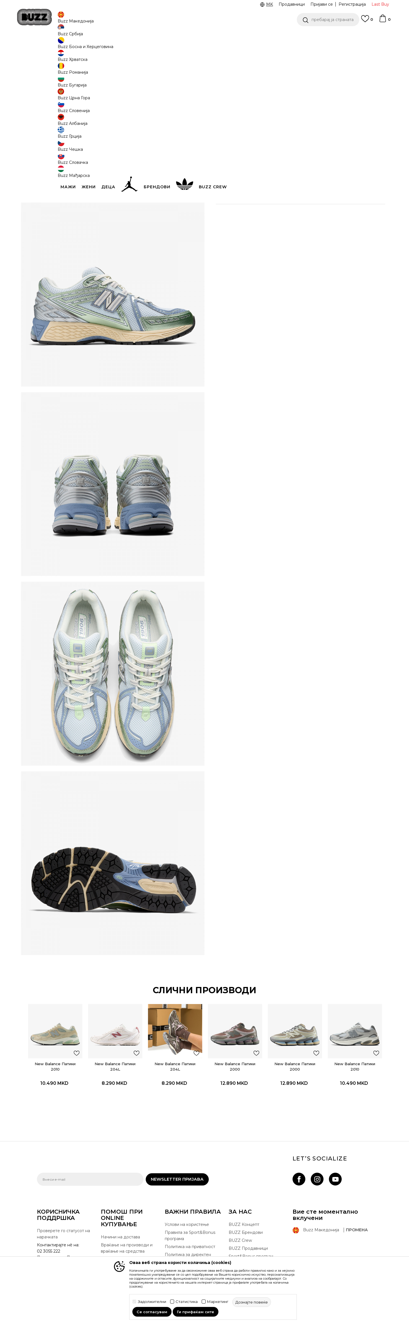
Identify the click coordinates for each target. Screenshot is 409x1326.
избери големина (234, 112)
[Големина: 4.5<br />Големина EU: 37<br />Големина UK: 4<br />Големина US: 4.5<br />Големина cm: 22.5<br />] (330, 121)
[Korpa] (385, 21)
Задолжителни (152, 1302)
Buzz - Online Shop (53, 46)
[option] (204, 36)
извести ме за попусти (349, 84)
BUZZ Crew (240, 1212)
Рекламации (113, 1239)
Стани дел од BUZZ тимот (255, 1236)
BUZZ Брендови (246, 1204)
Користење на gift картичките (183, 1252)
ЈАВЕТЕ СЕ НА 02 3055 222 (133, 36)
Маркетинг (217, 1302)
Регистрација (352, 4)
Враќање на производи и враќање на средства (127, 1220)
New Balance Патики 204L (123, 1029)
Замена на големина (121, 1231)
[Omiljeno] (367, 21)
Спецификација (289, 189)
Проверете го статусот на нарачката (63, 1206)
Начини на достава (120, 1209)
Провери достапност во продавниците (289, 207)
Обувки (105, 46)
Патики (122, 46)
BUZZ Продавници (248, 1220)
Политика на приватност (190, 1218)
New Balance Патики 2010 (69, 1029)
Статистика (187, 1302)
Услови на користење (187, 1196)
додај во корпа (252, 168)
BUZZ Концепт (244, 1196)
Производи (83, 46)
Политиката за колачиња (190, 1241)
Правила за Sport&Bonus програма (190, 1207)
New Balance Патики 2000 (232, 1029)
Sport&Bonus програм (251, 1228)
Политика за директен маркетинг (188, 1230)
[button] (328, 19)
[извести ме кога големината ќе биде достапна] (224, 121)
